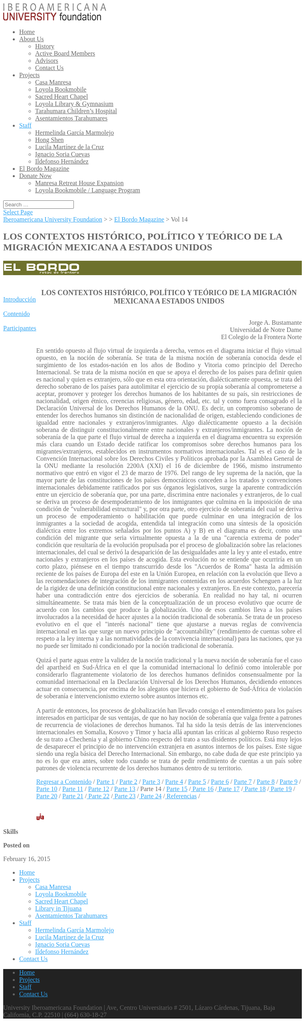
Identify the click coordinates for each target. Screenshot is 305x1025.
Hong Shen (49, 139)
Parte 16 (202, 788)
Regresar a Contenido (64, 781)
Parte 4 (174, 781)
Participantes (19, 328)
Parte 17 (228, 788)
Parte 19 (280, 788)
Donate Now (35, 175)
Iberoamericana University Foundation (52, 219)
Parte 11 (72, 788)
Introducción (19, 299)
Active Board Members (65, 53)
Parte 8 (266, 781)
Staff (25, 125)
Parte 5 (197, 781)
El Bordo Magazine (44, 168)
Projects (29, 75)
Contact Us (49, 67)
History (44, 46)
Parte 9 (288, 781)
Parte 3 (151, 781)
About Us (31, 39)
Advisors (46, 60)
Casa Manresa (53, 82)
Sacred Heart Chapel (61, 96)
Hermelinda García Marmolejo (74, 132)
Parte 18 (254, 788)
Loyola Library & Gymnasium (74, 103)
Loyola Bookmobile (60, 89)
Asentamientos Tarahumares (71, 118)
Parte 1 (106, 781)
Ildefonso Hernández (62, 161)
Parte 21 (72, 796)
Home (27, 31)
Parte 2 (128, 781)
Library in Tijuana (58, 908)
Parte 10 (46, 788)
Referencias (181, 796)
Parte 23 (124, 796)
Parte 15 (177, 788)
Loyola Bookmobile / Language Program (87, 190)
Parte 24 (150, 796)
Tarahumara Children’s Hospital (76, 111)
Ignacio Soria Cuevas (62, 154)
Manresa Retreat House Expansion (79, 183)
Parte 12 (98, 788)
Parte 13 (124, 788)
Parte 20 (46, 796)
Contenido (16, 313)
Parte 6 (220, 781)
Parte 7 (243, 781)
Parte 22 (98, 796)
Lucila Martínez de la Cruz (69, 147)
